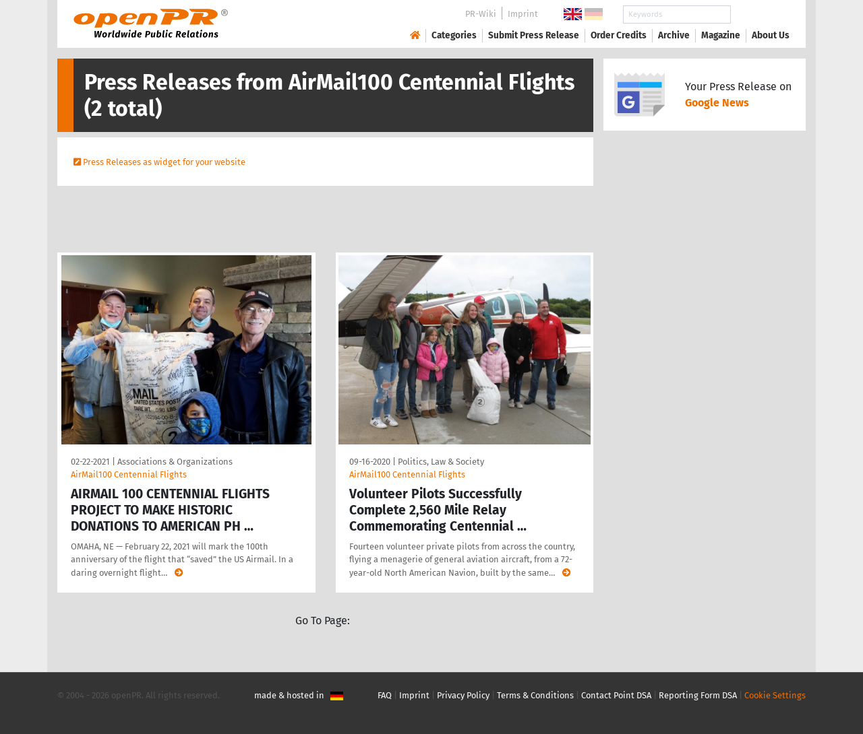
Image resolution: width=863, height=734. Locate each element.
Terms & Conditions (535, 695)
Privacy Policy (463, 695)
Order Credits (619, 35)
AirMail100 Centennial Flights (129, 474)
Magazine (720, 35)
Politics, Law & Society (441, 462)
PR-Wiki (480, 14)
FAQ (385, 695)
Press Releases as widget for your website (164, 162)
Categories (454, 35)
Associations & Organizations (175, 462)
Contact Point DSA (616, 695)
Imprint (523, 14)
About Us (771, 35)
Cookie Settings (775, 695)
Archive (674, 35)
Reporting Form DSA (698, 695)
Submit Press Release (533, 35)
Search (759, 14)
